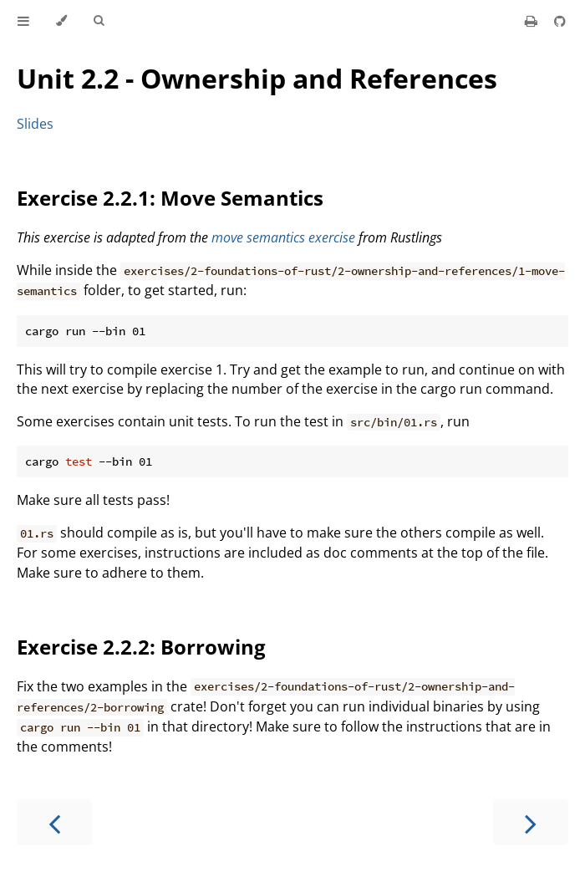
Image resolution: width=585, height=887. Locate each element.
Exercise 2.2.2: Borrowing (141, 646)
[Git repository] (559, 21)
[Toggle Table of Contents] (23, 21)
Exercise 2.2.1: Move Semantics (170, 198)
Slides (35, 124)
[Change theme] (61, 21)
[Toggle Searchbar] (98, 21)
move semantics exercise (283, 237)
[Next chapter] (530, 822)
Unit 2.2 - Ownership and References (257, 78)
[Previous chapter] (54, 822)
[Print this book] (532, 21)
